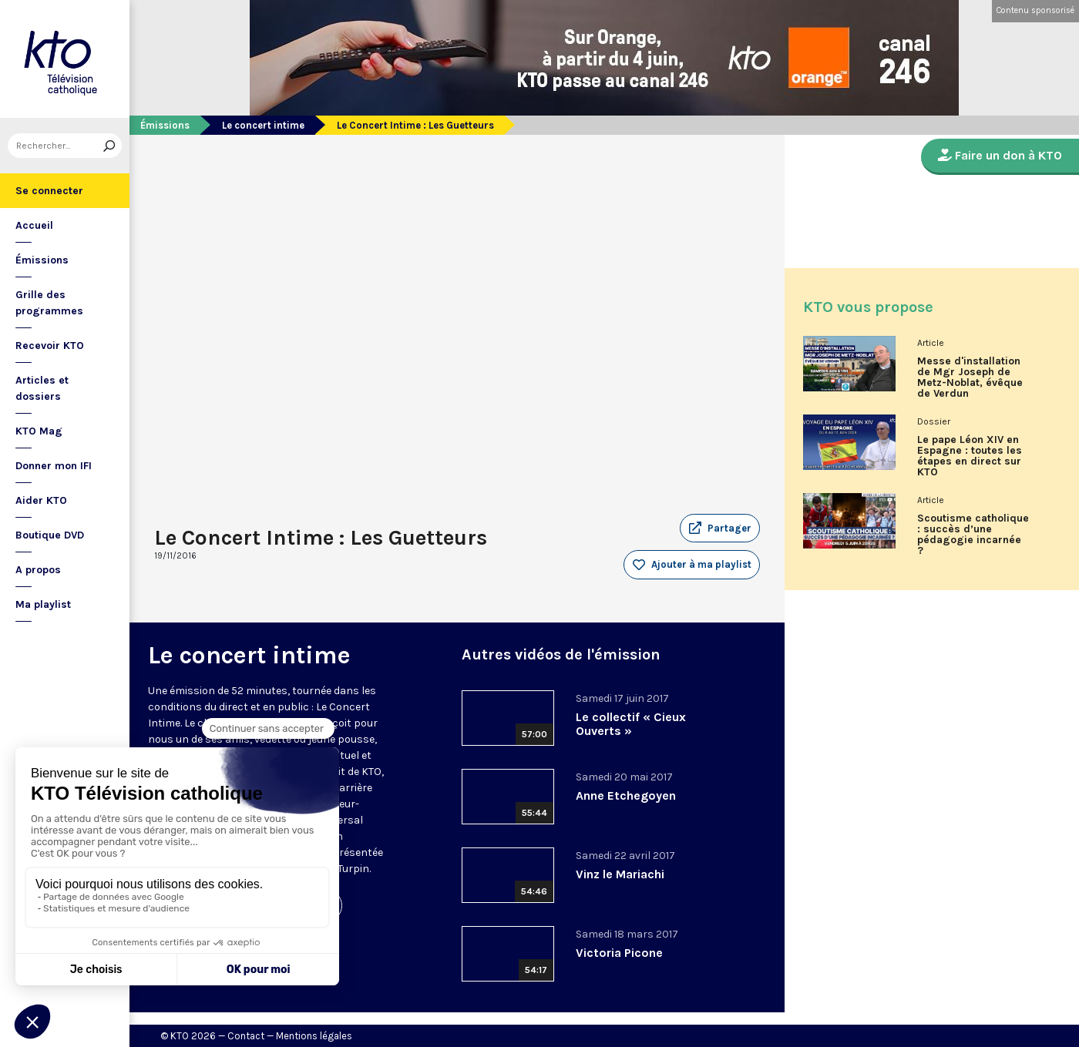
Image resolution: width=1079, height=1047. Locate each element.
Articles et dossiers (42, 388)
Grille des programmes (49, 302)
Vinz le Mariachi (620, 874)
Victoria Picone (619, 952)
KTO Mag (38, 431)
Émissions (42, 260)
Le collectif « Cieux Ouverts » (631, 724)
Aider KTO (41, 500)
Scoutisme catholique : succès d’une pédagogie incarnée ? (973, 534)
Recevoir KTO (49, 345)
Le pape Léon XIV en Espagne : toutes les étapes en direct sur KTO (969, 456)
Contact (245, 1036)
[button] (720, 528)
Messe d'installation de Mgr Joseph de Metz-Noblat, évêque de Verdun (970, 377)
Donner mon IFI (53, 465)
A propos (38, 569)
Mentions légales (314, 1036)
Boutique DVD (49, 535)
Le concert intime (263, 125)
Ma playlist (43, 604)
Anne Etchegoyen (626, 795)
